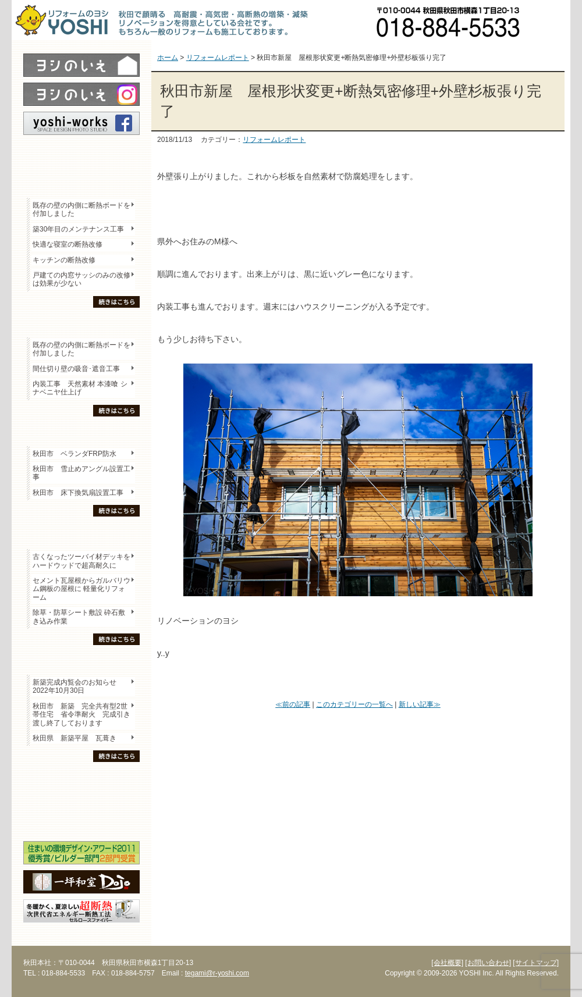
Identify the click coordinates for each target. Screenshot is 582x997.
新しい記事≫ (420, 704)
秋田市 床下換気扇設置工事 (78, 493)
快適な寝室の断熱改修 (67, 244)
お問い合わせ (550, 20)
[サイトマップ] (536, 963)
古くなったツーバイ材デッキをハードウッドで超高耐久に (81, 561)
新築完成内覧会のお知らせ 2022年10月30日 (74, 686)
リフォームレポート (274, 140)
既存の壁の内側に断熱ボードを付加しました (81, 209)
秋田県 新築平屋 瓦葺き (74, 738)
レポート (81, 155)
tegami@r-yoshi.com (217, 973)
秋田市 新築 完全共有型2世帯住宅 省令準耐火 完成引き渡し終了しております (81, 714)
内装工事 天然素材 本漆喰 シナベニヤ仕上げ (80, 388)
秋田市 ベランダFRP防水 (74, 454)
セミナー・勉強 (81, 800)
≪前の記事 (292, 704)
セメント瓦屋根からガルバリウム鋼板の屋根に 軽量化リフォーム (81, 588)
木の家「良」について (81, 780)
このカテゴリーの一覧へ (354, 704)
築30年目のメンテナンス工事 (78, 229)
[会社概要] (447, 963)
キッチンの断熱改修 (67, 260)
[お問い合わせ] (488, 963)
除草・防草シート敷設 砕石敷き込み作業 (79, 616)
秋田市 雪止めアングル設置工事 (81, 473)
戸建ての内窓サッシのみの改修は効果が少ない (81, 279)
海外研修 (81, 820)
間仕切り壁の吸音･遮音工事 (76, 369)
